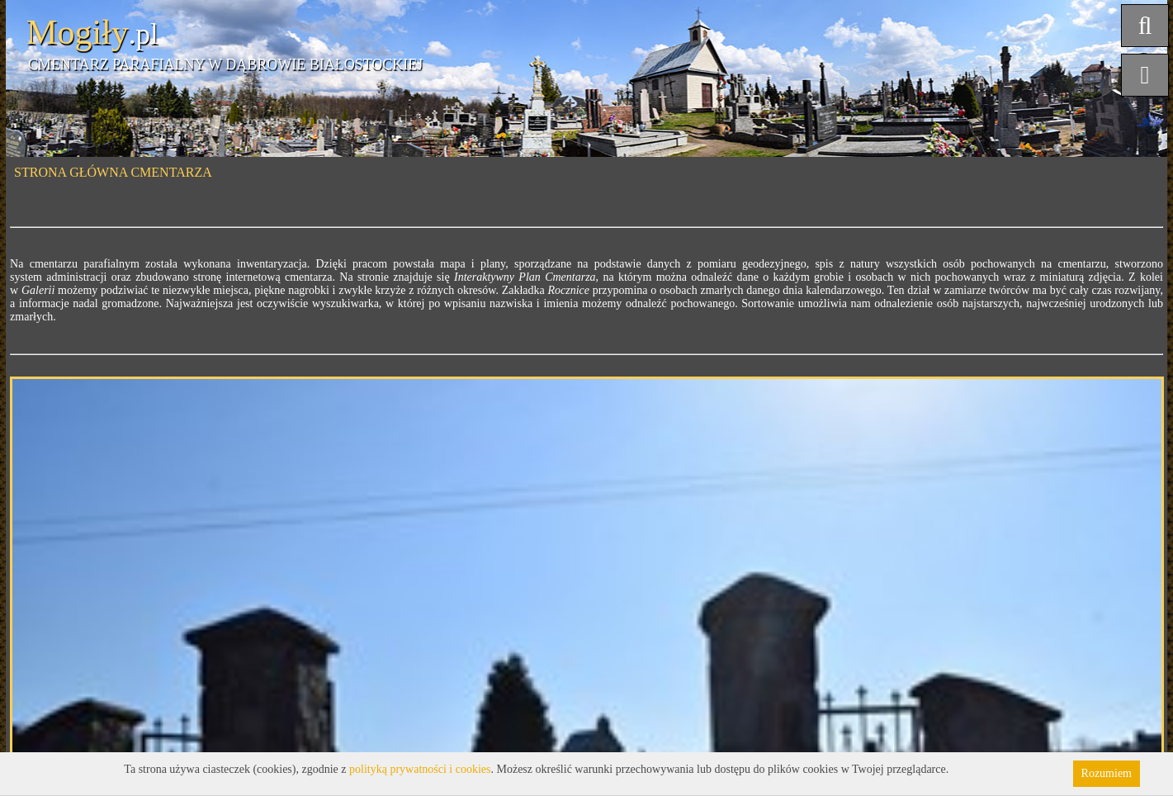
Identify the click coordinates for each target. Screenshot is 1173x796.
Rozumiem (1106, 773)
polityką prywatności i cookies (419, 769)
